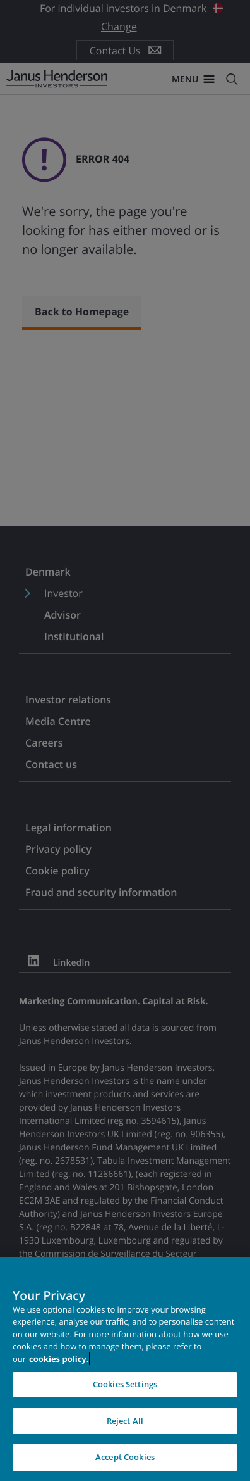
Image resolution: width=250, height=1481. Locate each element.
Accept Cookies (125, 1457)
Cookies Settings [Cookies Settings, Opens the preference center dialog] (125, 1384)
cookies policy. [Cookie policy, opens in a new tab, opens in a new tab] (58, 1358)
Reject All (125, 1421)
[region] (125, 1369)
